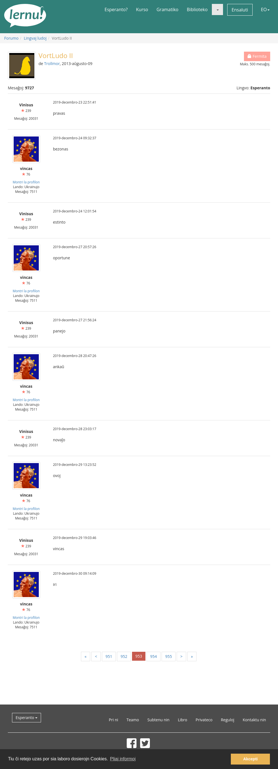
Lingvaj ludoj (35, 38)
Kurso (142, 9)
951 (109, 656)
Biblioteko (197, 9)
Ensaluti (240, 10)
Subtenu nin (158, 719)
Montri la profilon (26, 182)
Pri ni (113, 719)
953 (138, 656)
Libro (182, 719)
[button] (217, 9)
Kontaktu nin (254, 719)
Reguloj (227, 719)
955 (168, 656)
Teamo (132, 719)
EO (265, 9)
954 (153, 656)
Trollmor (52, 63)
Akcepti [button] (250, 759)
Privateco (204, 719)
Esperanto (26, 717)
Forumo (11, 38)
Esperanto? (116, 9)
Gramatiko (168, 9)
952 (124, 656)
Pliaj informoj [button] (123, 758)
